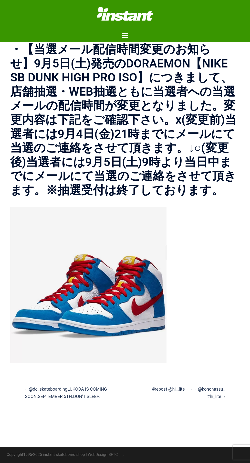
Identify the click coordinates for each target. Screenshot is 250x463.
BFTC (113, 454)
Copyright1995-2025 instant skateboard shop (46, 454)
